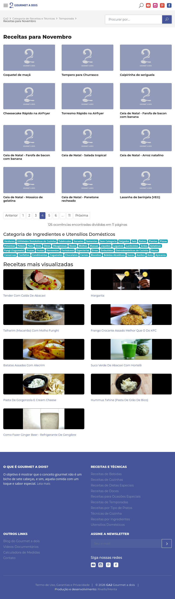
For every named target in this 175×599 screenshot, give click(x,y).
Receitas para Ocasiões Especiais (116, 496)
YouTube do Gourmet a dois (148, 5)
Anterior (11, 215)
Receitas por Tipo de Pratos (111, 508)
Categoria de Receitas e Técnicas (33, 18)
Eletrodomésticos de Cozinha (132, 250)
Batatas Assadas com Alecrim (24, 365)
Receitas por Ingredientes (110, 519)
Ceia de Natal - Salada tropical (84, 155)
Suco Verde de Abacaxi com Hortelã (116, 365)
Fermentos (53, 250)
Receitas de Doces (105, 491)
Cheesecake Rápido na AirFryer (26, 113)
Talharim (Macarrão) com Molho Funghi (31, 330)
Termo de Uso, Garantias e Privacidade (62, 585)
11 (69, 215)
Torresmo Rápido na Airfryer (83, 113)
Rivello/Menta (107, 589)
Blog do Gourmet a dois (21, 541)
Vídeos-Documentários (20, 547)
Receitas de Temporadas (109, 502)
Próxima (81, 215)
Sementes (91, 241)
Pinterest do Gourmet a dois (162, 5)
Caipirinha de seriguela (137, 74)
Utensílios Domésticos (108, 525)
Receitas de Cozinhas (107, 480)
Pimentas (9, 245)
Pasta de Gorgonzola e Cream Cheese (29, 400)
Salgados (124, 241)
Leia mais (43, 483)
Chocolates (71, 255)
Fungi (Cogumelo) (14, 250)
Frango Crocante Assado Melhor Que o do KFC (124, 330)
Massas (94, 245)
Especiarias (82, 250)
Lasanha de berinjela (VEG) (140, 197)
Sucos (130, 255)
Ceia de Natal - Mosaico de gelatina (23, 198)
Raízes (142, 241)
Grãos (144, 245)
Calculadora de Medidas (21, 552)
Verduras (9, 241)
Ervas (95, 250)
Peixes (21, 245)
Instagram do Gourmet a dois (155, 5)
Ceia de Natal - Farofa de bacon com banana (143, 114)
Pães (30, 245)
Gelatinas (155, 245)
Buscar (141, 5)
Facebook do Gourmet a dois (169, 5)
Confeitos (24, 255)
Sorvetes (78, 241)
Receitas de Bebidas (106, 474)
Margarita (97, 295)
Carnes (84, 255)
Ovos (38, 245)
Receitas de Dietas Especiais (112, 485)
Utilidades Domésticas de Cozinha (36, 241)
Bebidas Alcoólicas (114, 255)
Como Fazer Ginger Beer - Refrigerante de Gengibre (39, 434)
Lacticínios (132, 245)
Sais (134, 241)
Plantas (153, 241)
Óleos (47, 245)
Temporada (66, 18)
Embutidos (107, 250)
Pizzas (163, 241)
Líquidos (106, 245)
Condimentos (39, 255)
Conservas (10, 255)
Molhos (83, 245)
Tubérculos (64, 241)
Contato (9, 558)
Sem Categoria (108, 241)
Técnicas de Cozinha (106, 514)
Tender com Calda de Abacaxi (24, 295)
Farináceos (68, 250)
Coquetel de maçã (17, 74)
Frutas (30, 250)
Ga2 (5, 18)
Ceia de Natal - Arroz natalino (141, 155)
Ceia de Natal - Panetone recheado (80, 198)
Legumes (118, 245)
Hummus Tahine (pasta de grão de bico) (119, 400)
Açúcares (160, 255)
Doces (154, 250)
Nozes (72, 245)
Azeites (141, 255)
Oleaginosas (60, 245)
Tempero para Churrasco (80, 74)
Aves (150, 255)
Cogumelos (56, 255)
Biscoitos (96, 255)
